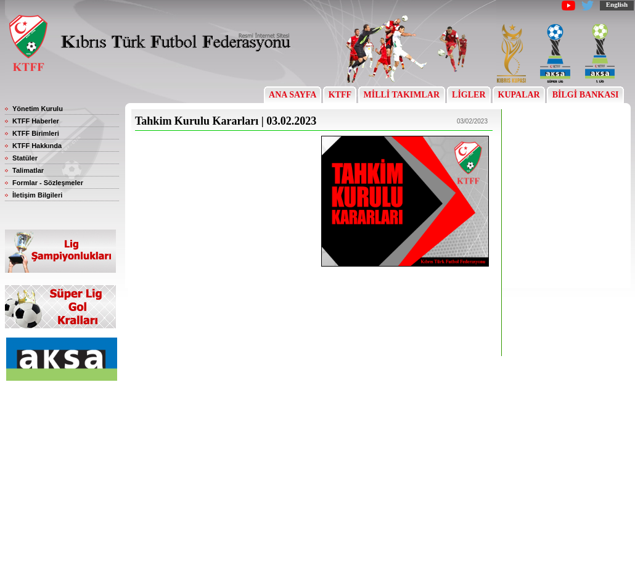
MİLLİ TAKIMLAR (401, 94)
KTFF (339, 94)
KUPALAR (519, 94)
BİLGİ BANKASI (585, 94)
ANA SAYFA (292, 94)
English (617, 4)
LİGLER (469, 94)
